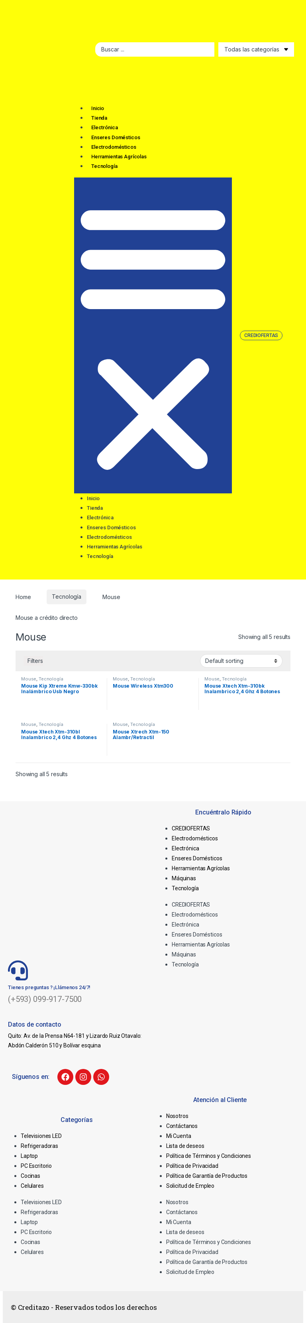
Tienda (99, 118)
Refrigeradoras (39, 1146)
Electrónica (104, 127)
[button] (153, 335)
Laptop (29, 1156)
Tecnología (104, 166)
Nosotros (177, 1116)
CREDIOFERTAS (191, 828)
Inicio (97, 108)
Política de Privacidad (192, 1166)
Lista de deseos (185, 1146)
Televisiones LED (41, 1136)
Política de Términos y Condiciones (208, 1156)
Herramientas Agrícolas (119, 157)
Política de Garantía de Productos (206, 1176)
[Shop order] (241, 661)
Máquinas (184, 878)
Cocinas (30, 1176)
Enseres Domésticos (115, 137)
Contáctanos (182, 1126)
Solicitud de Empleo (190, 1186)
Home (23, 596)
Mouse (28, 679)
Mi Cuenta (178, 1136)
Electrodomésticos (113, 147)
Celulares (32, 1186)
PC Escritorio (36, 1166)
